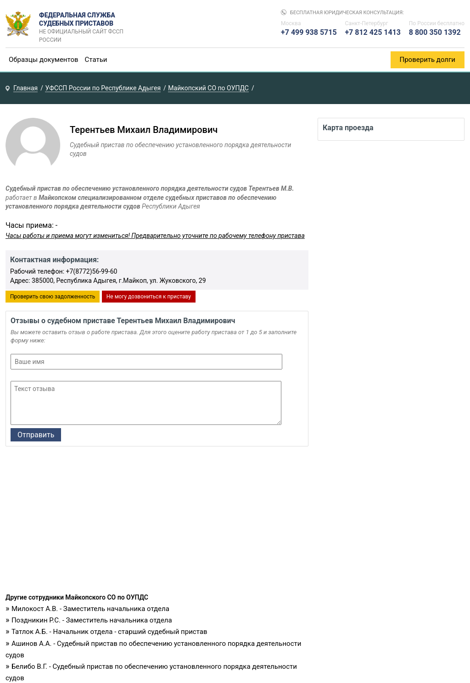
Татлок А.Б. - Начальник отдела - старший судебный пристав (109, 632)
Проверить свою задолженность (52, 296)
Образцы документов (43, 59)
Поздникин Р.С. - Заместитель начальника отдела (91, 620)
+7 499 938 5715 (309, 32)
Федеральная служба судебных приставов (84, 23)
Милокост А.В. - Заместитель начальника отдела (90, 609)
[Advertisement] (157, 522)
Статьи (96, 59)
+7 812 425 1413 (373, 32)
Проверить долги (428, 59)
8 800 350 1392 (435, 32)
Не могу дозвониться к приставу (148, 296)
